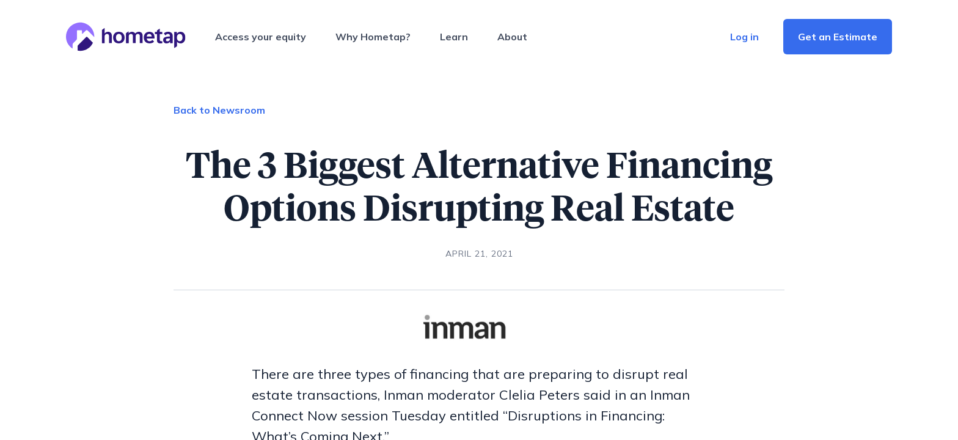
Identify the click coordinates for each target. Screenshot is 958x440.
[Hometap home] (126, 37)
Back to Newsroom (219, 110)
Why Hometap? (373, 37)
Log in (744, 37)
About (512, 37)
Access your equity (260, 37)
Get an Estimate (837, 37)
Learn (454, 37)
